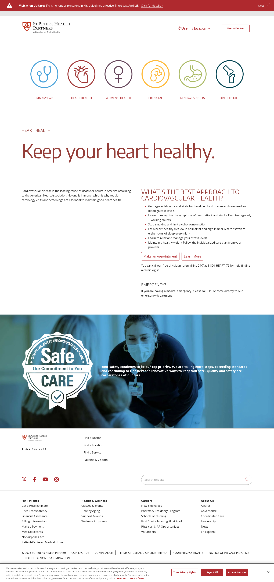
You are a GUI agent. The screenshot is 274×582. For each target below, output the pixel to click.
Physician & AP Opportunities (160, 526)
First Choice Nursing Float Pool (161, 521)
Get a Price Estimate (35, 506)
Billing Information (34, 521)
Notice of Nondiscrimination (47, 558)
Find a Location (93, 445)
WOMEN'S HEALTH (118, 98)
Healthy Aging (90, 511)
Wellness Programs (94, 521)
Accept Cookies (237, 574)
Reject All (212, 574)
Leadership (208, 521)
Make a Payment (33, 526)
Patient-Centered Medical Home (42, 542)
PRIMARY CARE (44, 98)
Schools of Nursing (153, 516)
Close (263, 5)
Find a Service (92, 452)
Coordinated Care (212, 516)
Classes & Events (92, 506)
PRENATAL (155, 98)
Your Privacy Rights (188, 553)
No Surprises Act (33, 537)
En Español (208, 532)
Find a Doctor (235, 28)
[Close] (268, 574)
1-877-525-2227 (34, 449)
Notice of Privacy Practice (229, 553)
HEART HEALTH (81, 98)
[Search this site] (196, 480)
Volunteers (148, 532)
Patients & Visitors (96, 460)
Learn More (192, 256)
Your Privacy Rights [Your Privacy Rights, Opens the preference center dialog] (184, 574)
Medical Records (32, 532)
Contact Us (80, 553)
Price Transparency (34, 511)
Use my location (192, 28)
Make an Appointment (160, 256)
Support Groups (92, 516)
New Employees (151, 506)
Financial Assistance (35, 516)
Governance (209, 511)
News (204, 526)
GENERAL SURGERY (192, 98)
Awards (206, 506)
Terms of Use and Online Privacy (143, 553)
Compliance (104, 553)
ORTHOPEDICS (229, 98)
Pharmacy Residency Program (160, 511)
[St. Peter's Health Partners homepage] (46, 34)
